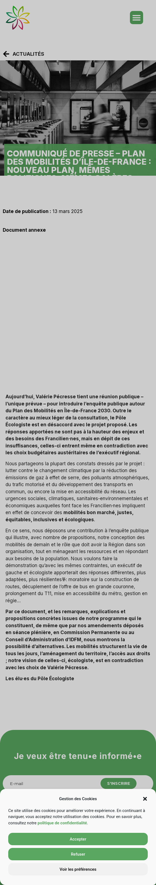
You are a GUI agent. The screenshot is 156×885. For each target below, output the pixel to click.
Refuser (78, 854)
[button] (145, 799)
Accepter (78, 839)
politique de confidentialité (62, 822)
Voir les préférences (78, 869)
